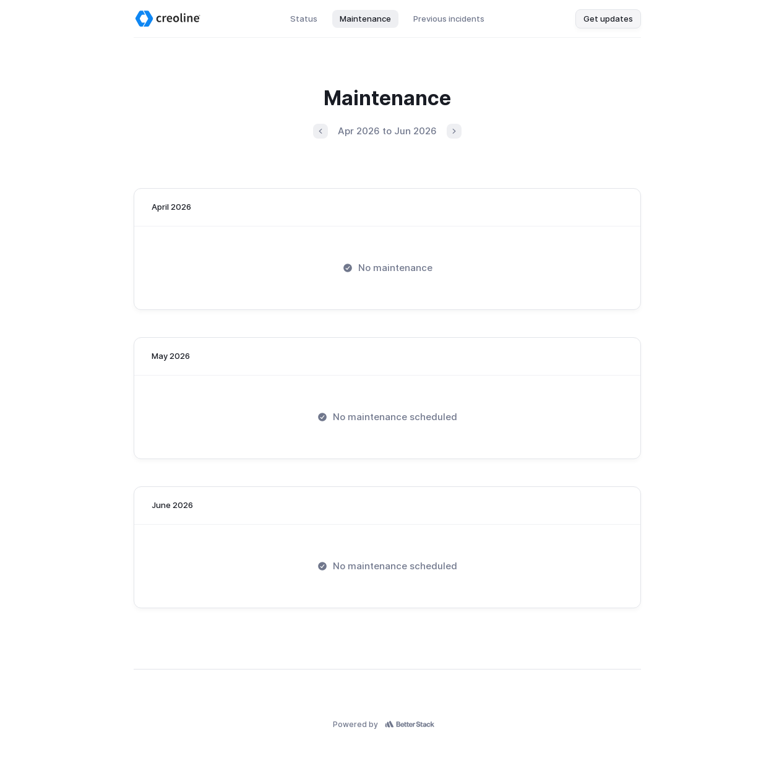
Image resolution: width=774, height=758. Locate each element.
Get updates (608, 19)
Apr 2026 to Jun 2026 (387, 131)
